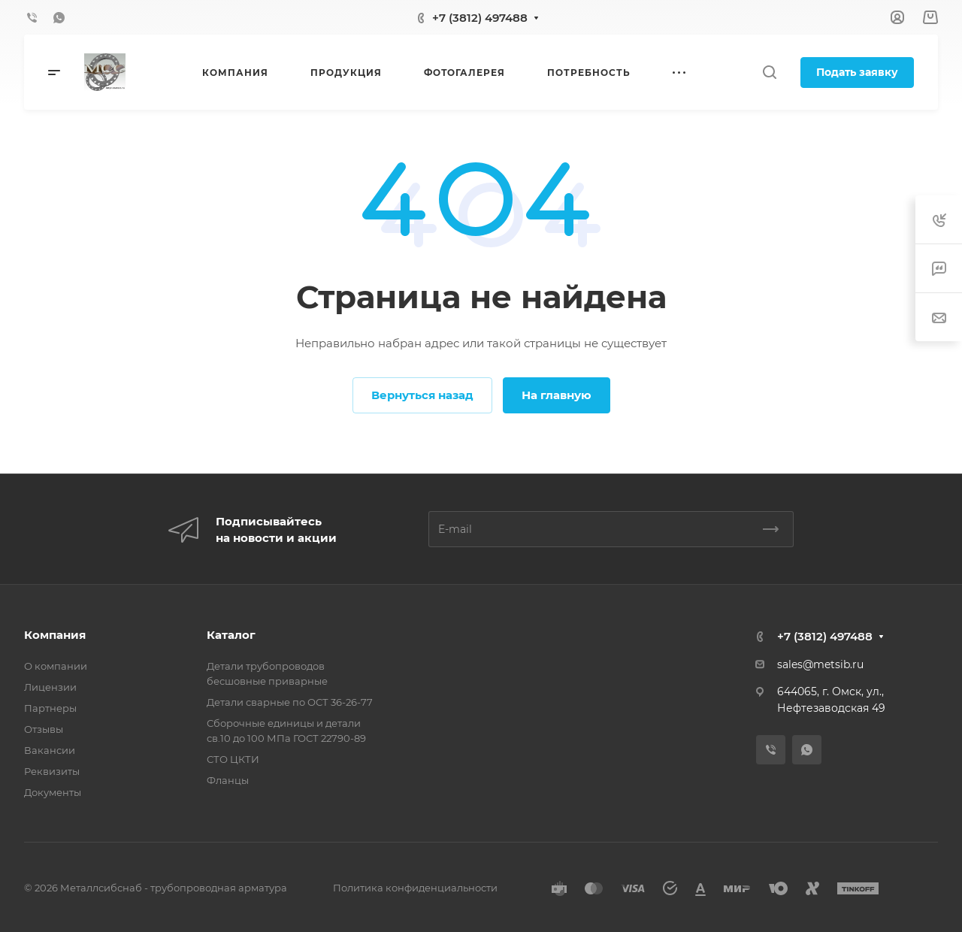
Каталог (231, 635)
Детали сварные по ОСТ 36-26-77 (290, 702)
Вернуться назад (422, 395)
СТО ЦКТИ (233, 759)
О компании (55, 666)
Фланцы (228, 780)
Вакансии (49, 750)
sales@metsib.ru (820, 664)
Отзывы (43, 729)
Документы (52, 792)
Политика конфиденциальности (415, 888)
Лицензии (50, 687)
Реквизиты (52, 771)
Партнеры (50, 708)
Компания (55, 635)
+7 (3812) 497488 (480, 18)
